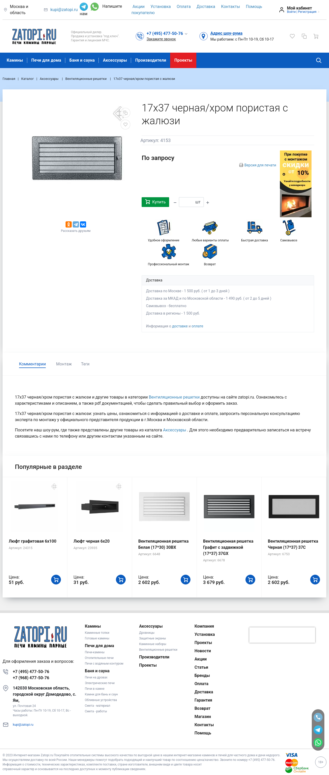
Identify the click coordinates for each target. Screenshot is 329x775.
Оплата (184, 6)
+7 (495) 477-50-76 (31, 671)
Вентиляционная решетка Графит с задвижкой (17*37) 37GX (228, 547)
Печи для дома (46, 60)
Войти (291, 12)
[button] (167, 33)
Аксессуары (115, 60)
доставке (180, 326)
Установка (160, 6)
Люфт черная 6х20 (91, 541)
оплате (197, 326)
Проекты (183, 60)
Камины (15, 60)
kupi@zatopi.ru (64, 9)
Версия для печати (260, 165)
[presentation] (282, 635)
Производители (150, 60)
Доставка (206, 6)
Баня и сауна (82, 60)
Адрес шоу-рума (226, 33)
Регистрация (307, 12)
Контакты (230, 6)
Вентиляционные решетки (175, 397)
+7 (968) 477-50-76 (31, 677)
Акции (138, 6)
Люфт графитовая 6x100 (32, 541)
